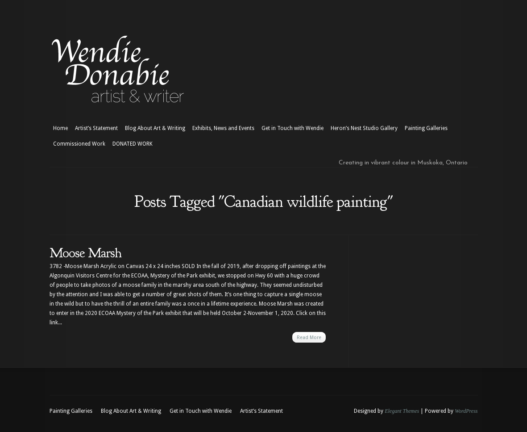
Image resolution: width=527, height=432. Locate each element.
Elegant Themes (402, 411)
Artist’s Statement (96, 128)
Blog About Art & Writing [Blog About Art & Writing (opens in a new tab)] (155, 128)
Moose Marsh (85, 252)
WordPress (466, 411)
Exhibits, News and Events (223, 128)
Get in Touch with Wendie (292, 128)
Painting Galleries (426, 128)
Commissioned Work (79, 144)
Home (60, 128)
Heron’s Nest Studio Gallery (364, 128)
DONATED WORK (132, 144)
